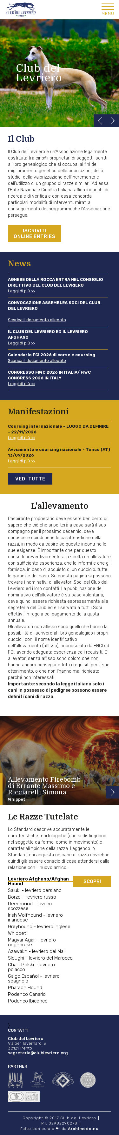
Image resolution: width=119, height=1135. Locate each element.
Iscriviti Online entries (35, 233)
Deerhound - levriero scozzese (31, 906)
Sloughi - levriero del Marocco (40, 958)
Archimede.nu (83, 1128)
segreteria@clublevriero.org (38, 1052)
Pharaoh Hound (25, 987)
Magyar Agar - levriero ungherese (32, 942)
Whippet (17, 933)
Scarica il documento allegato (37, 319)
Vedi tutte (30, 479)
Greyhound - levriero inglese (39, 926)
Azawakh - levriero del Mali (36, 951)
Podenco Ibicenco (28, 1001)
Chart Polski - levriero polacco (31, 967)
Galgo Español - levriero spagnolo (34, 978)
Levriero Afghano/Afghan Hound (38, 881)
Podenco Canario (27, 994)
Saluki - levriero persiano (35, 890)
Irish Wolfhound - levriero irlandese (35, 917)
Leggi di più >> (21, 291)
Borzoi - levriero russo (32, 897)
